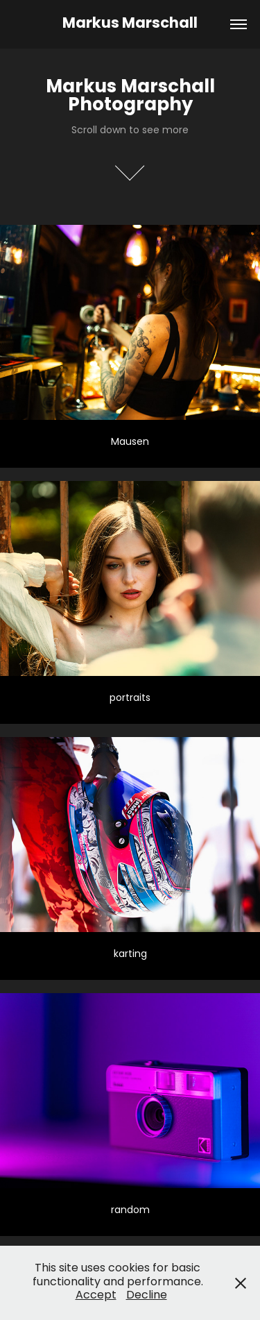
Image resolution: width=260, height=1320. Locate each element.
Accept (96, 1296)
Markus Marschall (130, 24)
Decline (146, 1296)
